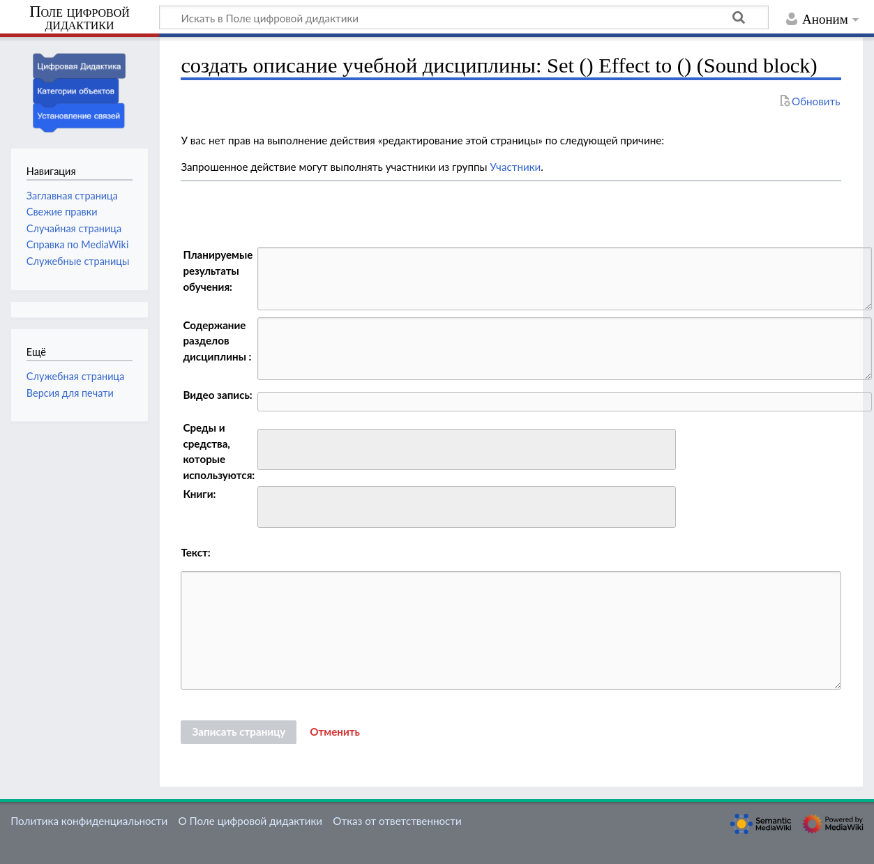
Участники (515, 166)
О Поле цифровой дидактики (250, 820)
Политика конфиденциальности (88, 820)
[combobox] (466, 450)
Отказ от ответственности (397, 820)
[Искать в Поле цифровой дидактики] (464, 17)
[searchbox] (271, 447)
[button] (335, 732)
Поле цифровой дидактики (79, 18)
